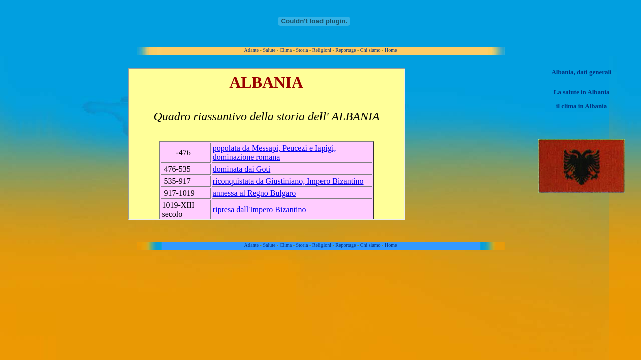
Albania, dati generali (581, 72)
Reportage (345, 50)
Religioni (321, 50)
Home (391, 50)
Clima (286, 50)
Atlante (251, 50)
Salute (269, 50)
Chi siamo (370, 50)
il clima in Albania (581, 106)
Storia (302, 50)
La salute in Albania (582, 92)
